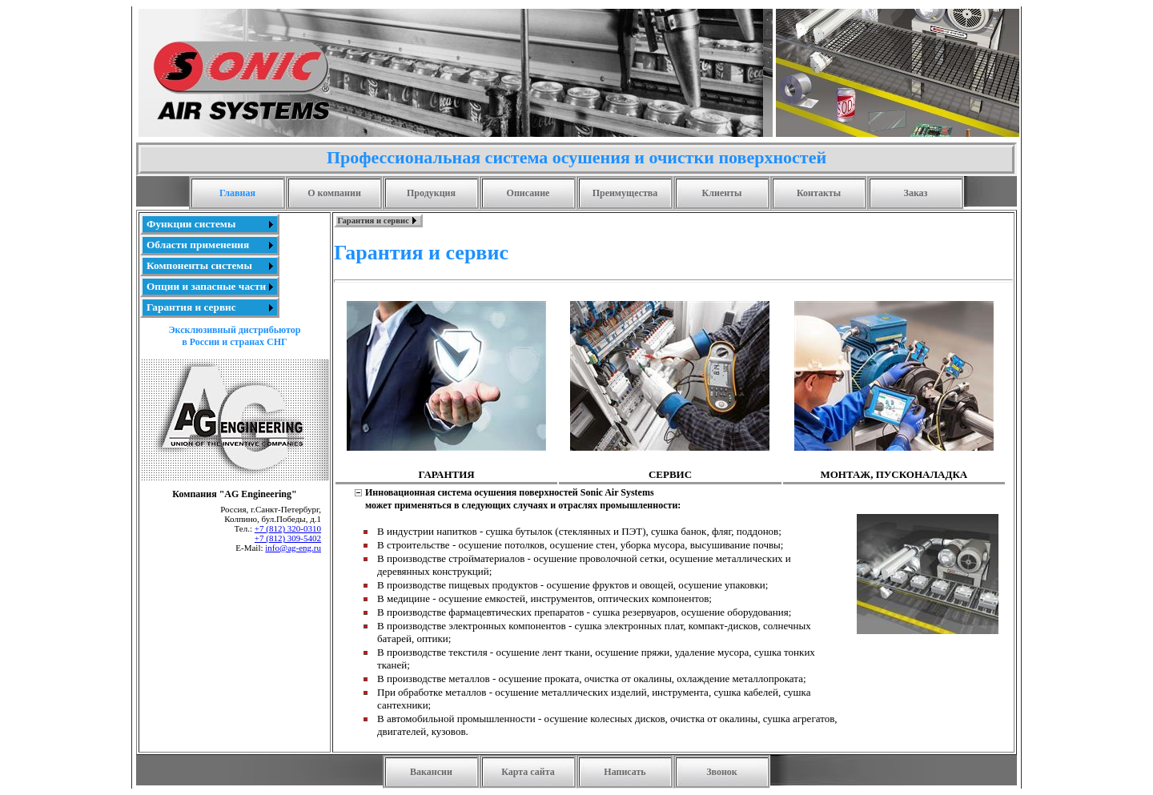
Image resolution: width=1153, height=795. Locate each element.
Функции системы (191, 224)
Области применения (198, 245)
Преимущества (625, 193)
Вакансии (431, 771)
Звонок (721, 771)
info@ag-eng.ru (293, 547)
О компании (334, 193)
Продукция (431, 193)
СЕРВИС (670, 474)
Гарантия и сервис (191, 307)
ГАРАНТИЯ (447, 474)
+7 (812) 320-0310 (288, 528)
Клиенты (722, 193)
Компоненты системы (199, 265)
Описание (528, 193)
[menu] (209, 266)
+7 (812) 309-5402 (288, 538)
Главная (237, 193)
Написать (624, 771)
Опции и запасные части (206, 286)
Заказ (916, 193)
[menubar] (378, 220)
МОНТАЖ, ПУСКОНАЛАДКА (893, 474)
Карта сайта (528, 771)
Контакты (819, 193)
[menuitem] (209, 224)
